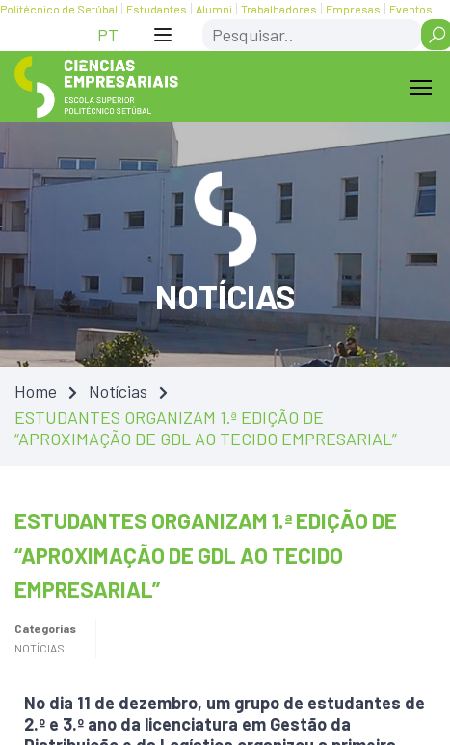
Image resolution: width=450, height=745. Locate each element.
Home (35, 391)
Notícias (118, 391)
